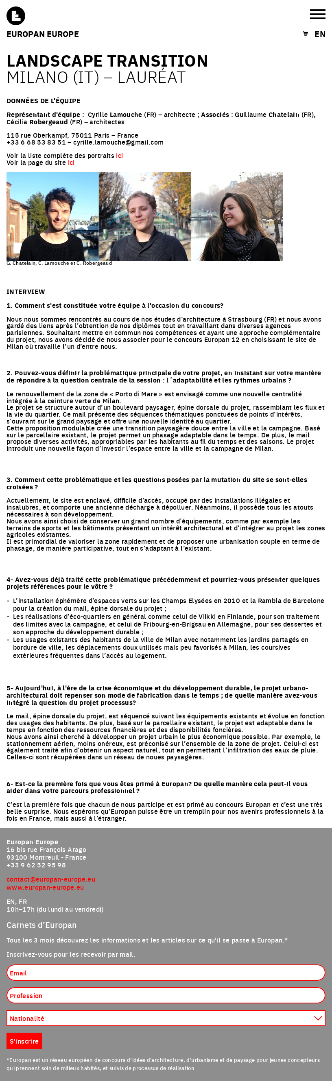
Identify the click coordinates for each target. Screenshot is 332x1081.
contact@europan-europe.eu (51, 878)
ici (119, 155)
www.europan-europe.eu (45, 886)
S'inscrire (24, 1040)
